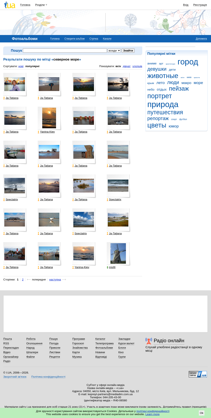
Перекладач (11, 347)
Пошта (7, 338)
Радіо (6, 361)
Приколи (54, 347)
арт (161, 63)
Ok (201, 412)
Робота (30, 338)
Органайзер (10, 356)
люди (173, 82)
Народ (30, 347)
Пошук (53, 338)
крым (150, 83)
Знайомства (80, 347)
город (188, 61)
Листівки (54, 352)
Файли (30, 356)
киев (189, 77)
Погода (53, 343)
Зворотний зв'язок (14, 376)
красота (197, 77)
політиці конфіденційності (152, 411)
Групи (121, 356)
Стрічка (93, 38)
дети (172, 69)
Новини (100, 352)
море (198, 83)
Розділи (40, 4)
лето (160, 83)
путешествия (165, 112)
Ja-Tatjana (10, 98)
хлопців (137, 66)
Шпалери (32, 352)
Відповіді (101, 356)
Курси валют (126, 343)
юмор (174, 126)
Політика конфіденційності (48, 376)
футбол (183, 119)
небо (150, 89)
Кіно (121, 352)
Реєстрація (200, 4)
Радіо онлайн (169, 340)
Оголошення (34, 343)
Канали (107, 38)
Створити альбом (74, 38)
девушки (156, 69)
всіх (118, 66)
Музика (77, 356)
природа (162, 104)
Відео (7, 352)
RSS (6, 343)
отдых (161, 89)
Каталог (100, 338)
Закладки (124, 338)
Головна (25, 4)
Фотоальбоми (104, 347)
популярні (32, 66)
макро (186, 83)
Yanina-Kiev (46, 132)
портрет (159, 96)
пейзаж (179, 88)
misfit (111, 267)
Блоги (122, 347)
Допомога (201, 38)
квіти (182, 77)
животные (162, 75)
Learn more (152, 414)
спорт (174, 119)
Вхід (186, 4)
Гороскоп (78, 343)
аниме (152, 63)
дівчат (127, 66)
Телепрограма (104, 343)
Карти (76, 352)
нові (20, 66)
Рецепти (54, 356)
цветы (156, 125)
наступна (55, 279)
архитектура (170, 64)
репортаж (158, 118)
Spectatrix (10, 199)
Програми (78, 338)
